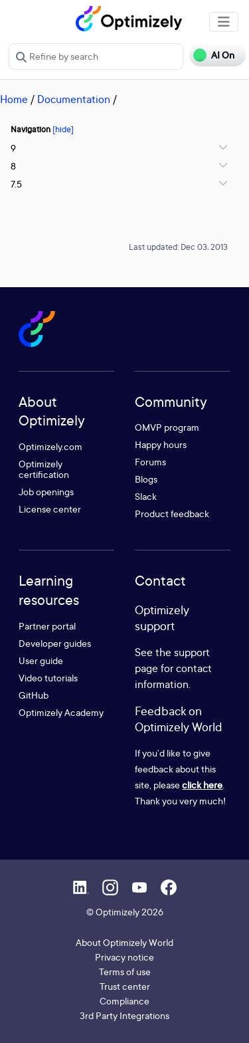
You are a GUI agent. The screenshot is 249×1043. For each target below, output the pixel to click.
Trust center (125, 986)
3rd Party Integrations (124, 1015)
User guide (41, 660)
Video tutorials (48, 677)
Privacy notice (124, 957)
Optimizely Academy (61, 712)
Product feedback (172, 513)
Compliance (124, 1000)
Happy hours (161, 444)
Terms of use (125, 971)
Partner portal (47, 626)
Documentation (73, 99)
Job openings (46, 491)
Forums (150, 461)
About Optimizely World (124, 942)
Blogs (146, 479)
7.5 (16, 183)
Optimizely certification (44, 469)
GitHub (33, 695)
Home (14, 99)
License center (50, 509)
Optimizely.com (50, 446)
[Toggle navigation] (223, 22)
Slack (146, 496)
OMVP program (167, 427)
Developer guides (55, 643)
